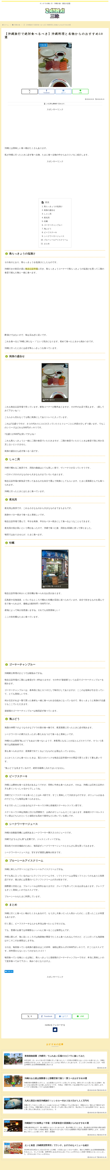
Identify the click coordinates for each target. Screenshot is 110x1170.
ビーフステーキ (50, 232)
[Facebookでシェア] (46, 91)
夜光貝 (47, 218)
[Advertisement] (55, 127)
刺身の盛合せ (49, 210)
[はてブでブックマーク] (63, 91)
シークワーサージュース (54, 236)
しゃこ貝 (47, 214)
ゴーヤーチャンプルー (53, 225)
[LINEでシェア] (80, 91)
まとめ (47, 244)
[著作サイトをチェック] (55, 1029)
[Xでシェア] (30, 91)
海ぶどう (47, 229)
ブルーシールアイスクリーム (56, 240)
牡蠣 (46, 221)
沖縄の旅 (9, 971)
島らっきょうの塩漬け (53, 206)
